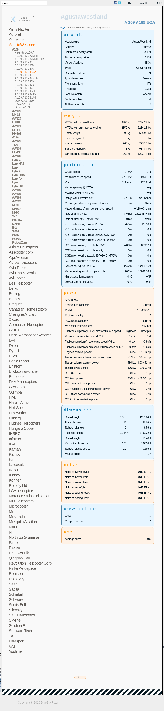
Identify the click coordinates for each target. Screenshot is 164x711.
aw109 (85, 27)
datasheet (144, 3)
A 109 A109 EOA (25, 71)
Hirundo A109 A (24, 52)
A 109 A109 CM (24, 65)
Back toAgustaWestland (24, 19)
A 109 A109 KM (24, 81)
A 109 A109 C (23, 62)
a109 (78, 27)
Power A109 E (24, 103)
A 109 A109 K (23, 75)
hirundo (71, 27)
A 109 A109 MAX (25, 94)
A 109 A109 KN (24, 84)
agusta (92, 27)
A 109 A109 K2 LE (26, 91)
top (80, 677)
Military (106, 27)
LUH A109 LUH (24, 100)
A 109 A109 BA (24, 68)
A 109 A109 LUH (25, 97)
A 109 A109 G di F (26, 78)
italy (99, 27)
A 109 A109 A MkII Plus (29, 59)
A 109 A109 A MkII (26, 55)
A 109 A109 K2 (24, 87)
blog (159, 3)
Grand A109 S (24, 107)
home (130, 3)
